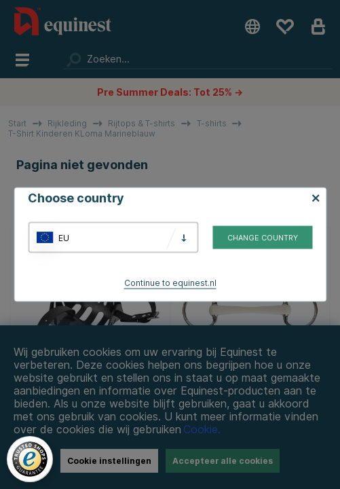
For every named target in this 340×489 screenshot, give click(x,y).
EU (63, 237)
